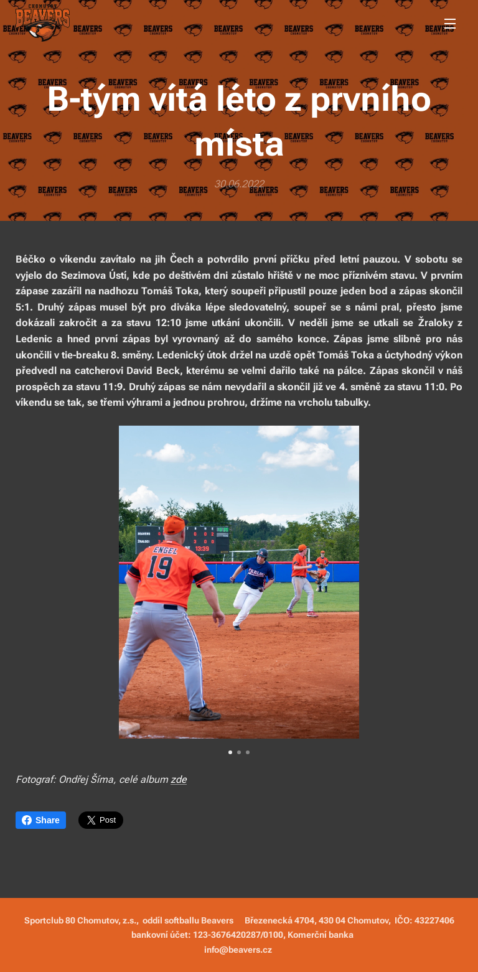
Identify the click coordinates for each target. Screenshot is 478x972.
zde (179, 779)
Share (41, 820)
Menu (450, 23)
